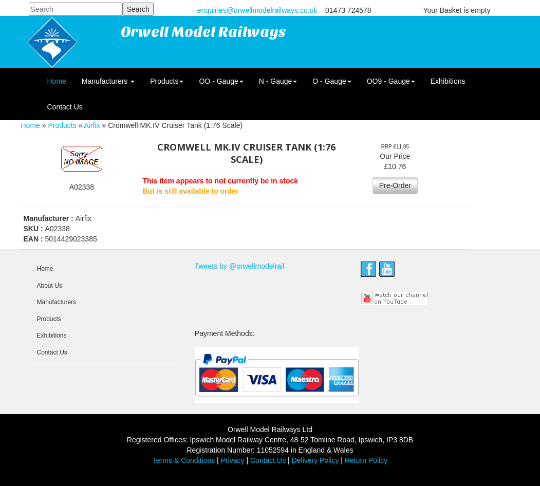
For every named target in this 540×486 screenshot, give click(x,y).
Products (166, 81)
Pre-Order (395, 185)
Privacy (233, 460)
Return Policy (366, 460)
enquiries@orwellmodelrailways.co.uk (257, 10)
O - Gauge (331, 81)
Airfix (92, 125)
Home (56, 81)
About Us (49, 285)
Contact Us (65, 107)
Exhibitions (448, 81)
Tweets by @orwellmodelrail (240, 266)
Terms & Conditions (184, 460)
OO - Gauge (221, 81)
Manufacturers (108, 81)
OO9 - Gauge (391, 81)
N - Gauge (278, 81)
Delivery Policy (315, 460)
